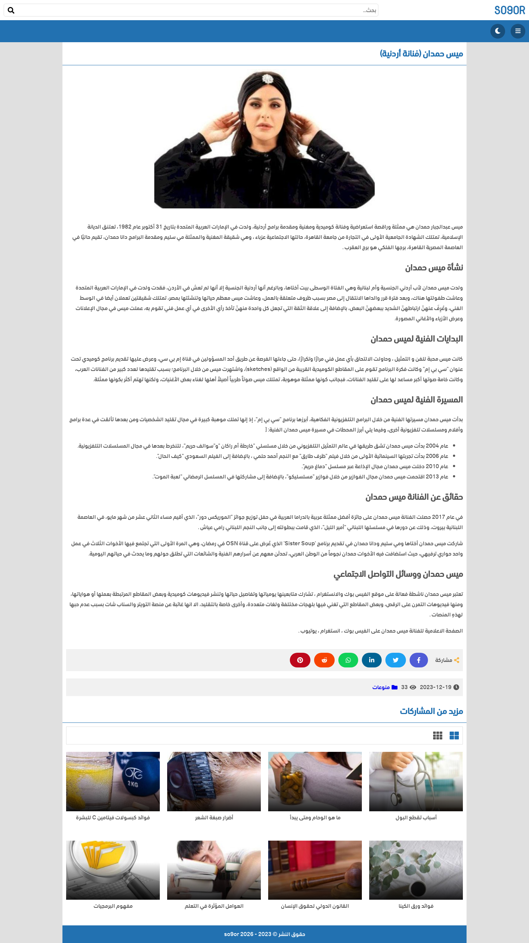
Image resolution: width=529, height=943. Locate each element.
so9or (509, 10)
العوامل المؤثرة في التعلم (214, 906)
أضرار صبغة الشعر (214, 817)
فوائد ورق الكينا (416, 906)
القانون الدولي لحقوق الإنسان (315, 906)
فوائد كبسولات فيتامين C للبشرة (113, 817)
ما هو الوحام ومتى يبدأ (315, 817)
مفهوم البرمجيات (113, 906)
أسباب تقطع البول (416, 817)
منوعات (381, 687)
